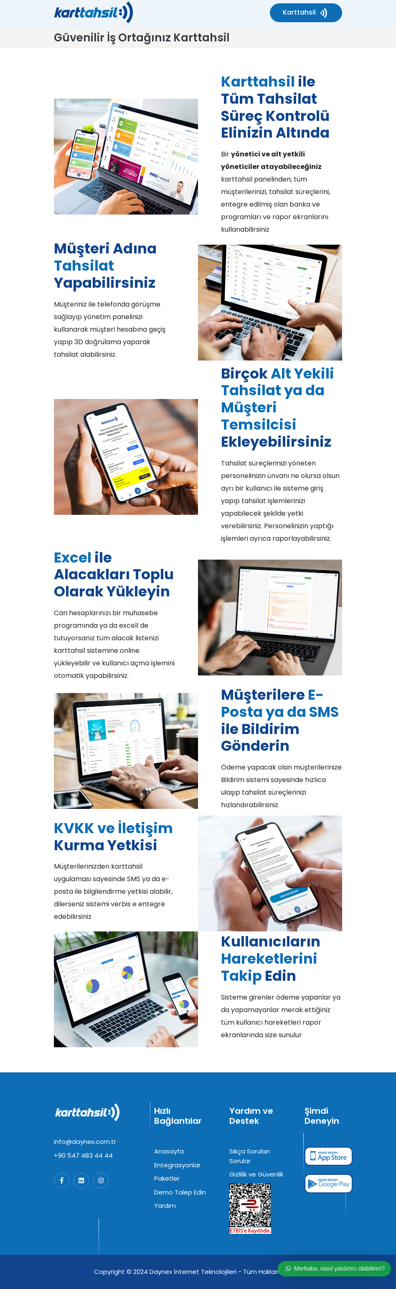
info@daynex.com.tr (85, 1141)
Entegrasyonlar (177, 1165)
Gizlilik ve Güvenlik (256, 1174)
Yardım (165, 1205)
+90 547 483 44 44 (83, 1155)
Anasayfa (169, 1151)
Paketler (167, 1178)
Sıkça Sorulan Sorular (249, 1156)
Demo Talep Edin (180, 1192)
